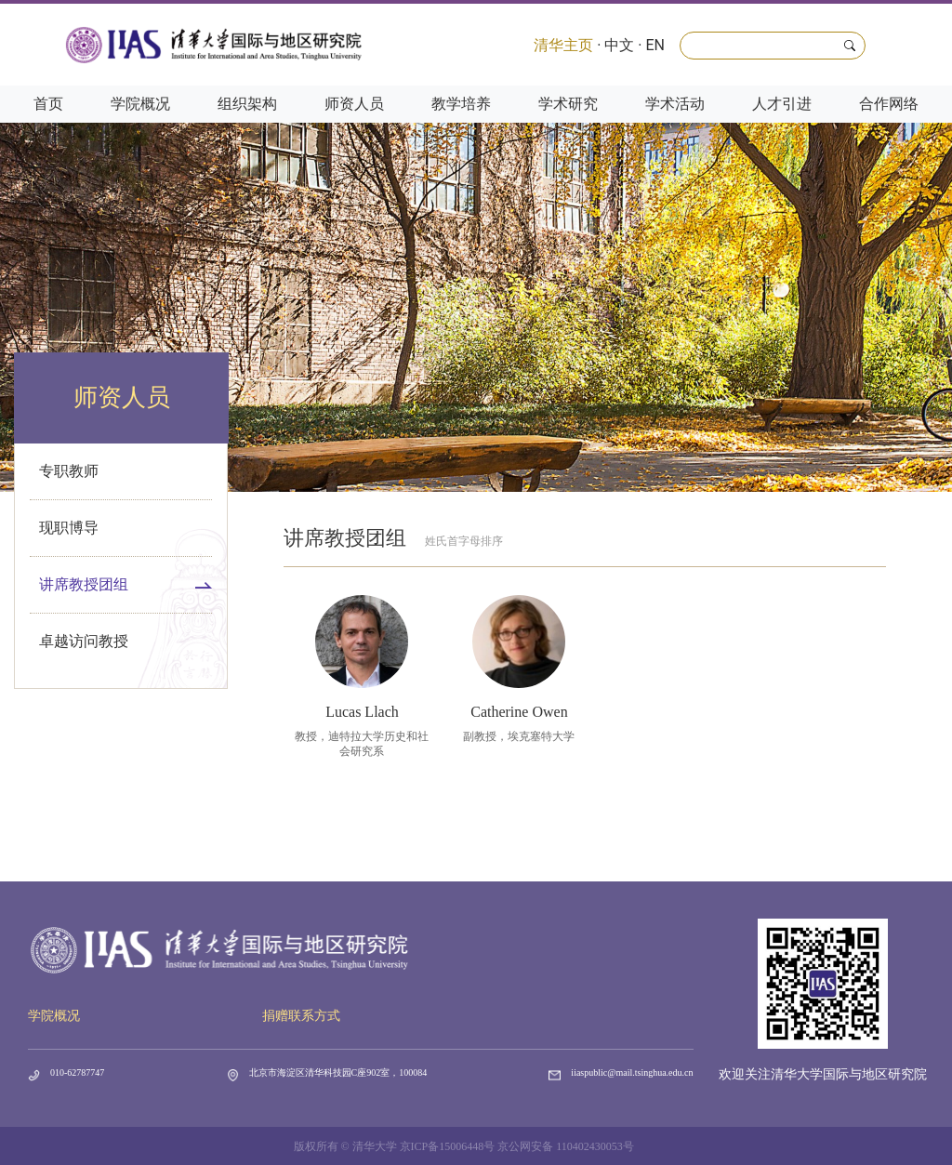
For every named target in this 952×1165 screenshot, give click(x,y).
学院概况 (140, 104)
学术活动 (675, 104)
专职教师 (69, 471)
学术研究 (568, 104)
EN (655, 45)
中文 (619, 45)
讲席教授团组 (125, 584)
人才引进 (782, 104)
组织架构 (247, 104)
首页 (48, 104)
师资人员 (354, 104)
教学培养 (461, 104)
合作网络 (889, 104)
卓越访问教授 (83, 641)
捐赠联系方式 (301, 1016)
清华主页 (563, 45)
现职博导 (69, 527)
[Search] (773, 46)
